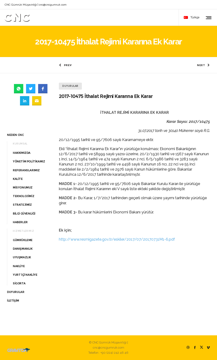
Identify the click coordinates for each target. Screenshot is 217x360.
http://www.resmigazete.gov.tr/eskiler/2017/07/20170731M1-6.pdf (117, 239)
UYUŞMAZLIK (22, 257)
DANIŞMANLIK (23, 248)
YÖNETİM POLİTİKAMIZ (29, 161)
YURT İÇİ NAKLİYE (25, 274)
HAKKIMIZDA (21, 153)
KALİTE (18, 179)
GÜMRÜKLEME (23, 240)
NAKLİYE (19, 266)
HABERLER (20, 222)
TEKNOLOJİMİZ (23, 196)
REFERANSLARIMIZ (26, 170)
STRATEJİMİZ (22, 204)
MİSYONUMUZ (23, 187)
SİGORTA (19, 283)
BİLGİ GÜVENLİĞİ (24, 213)
